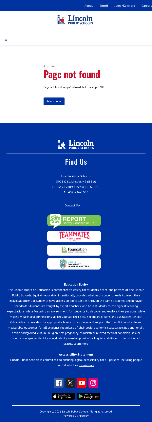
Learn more (80, 343)
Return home (54, 101)
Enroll (104, 6)
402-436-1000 (78, 192)
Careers (147, 6)
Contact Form (74, 205)
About (89, 6)
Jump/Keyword (125, 6)
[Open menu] (6, 40)
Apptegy (84, 415)
